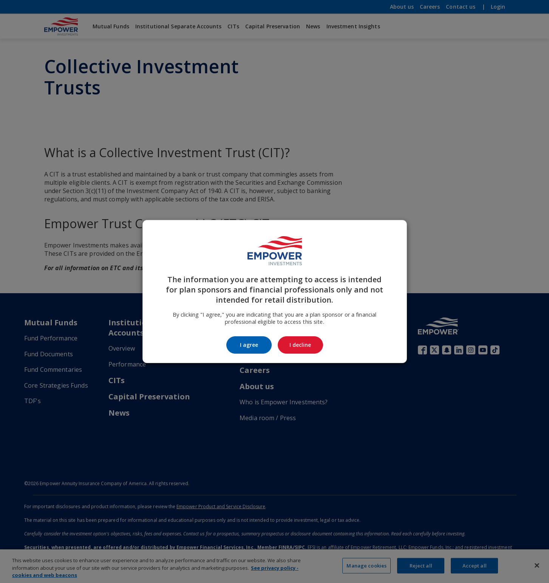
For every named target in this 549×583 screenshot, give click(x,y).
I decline (300, 344)
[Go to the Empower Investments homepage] (274, 250)
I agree (249, 344)
